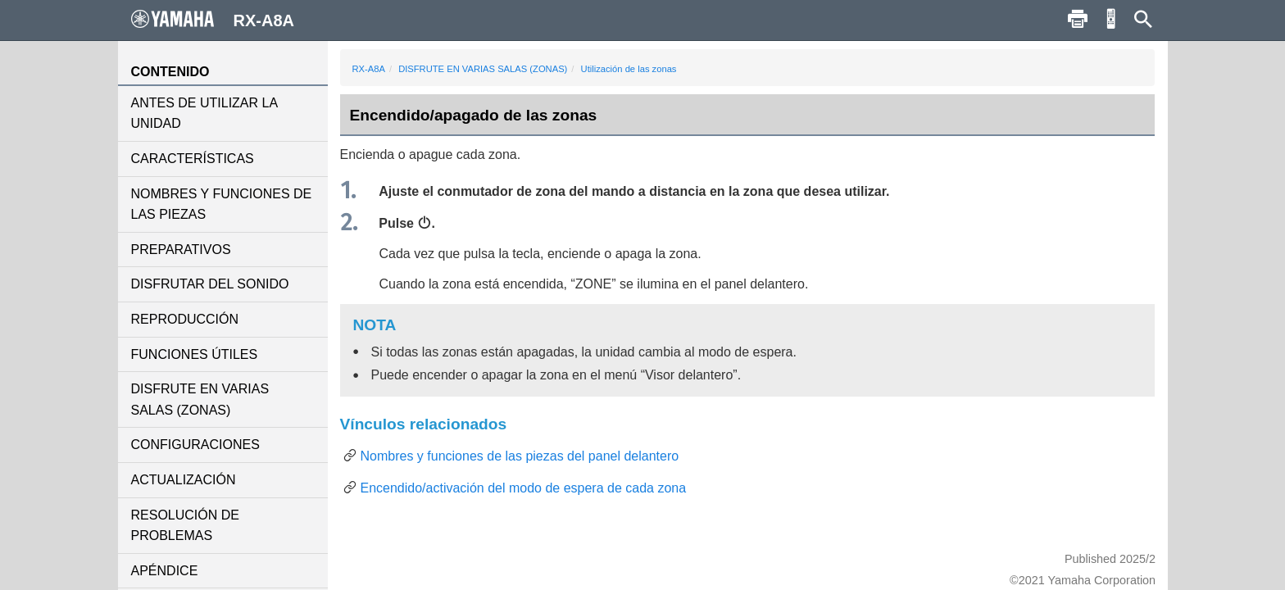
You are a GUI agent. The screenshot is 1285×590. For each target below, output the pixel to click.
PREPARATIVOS (181, 249)
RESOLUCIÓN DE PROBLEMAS (185, 525)
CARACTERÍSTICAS (192, 159)
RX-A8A (368, 69)
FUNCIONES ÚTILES (194, 354)
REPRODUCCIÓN (185, 319)
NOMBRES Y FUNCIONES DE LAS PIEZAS (221, 204)
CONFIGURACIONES (195, 445)
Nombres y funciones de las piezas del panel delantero (520, 456)
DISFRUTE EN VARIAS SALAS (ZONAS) (200, 399)
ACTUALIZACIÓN (183, 480)
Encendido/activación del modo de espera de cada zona (524, 488)
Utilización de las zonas (629, 69)
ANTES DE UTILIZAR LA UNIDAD (204, 113)
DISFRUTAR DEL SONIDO (210, 284)
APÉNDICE (164, 571)
